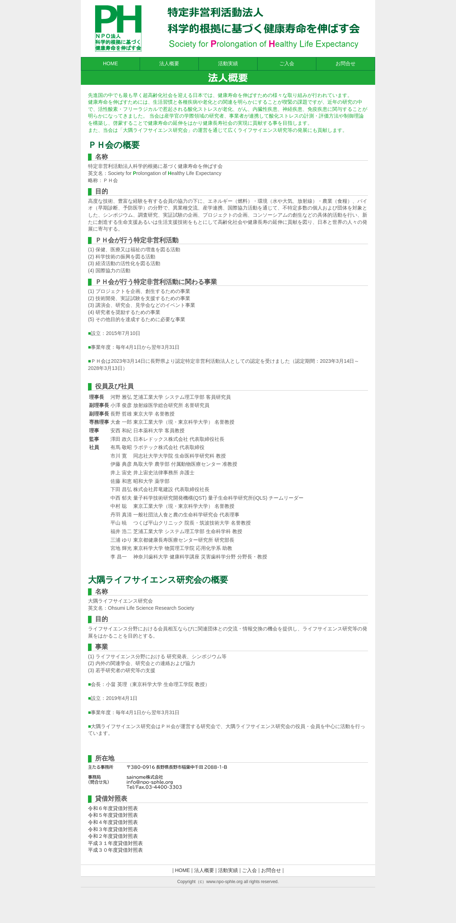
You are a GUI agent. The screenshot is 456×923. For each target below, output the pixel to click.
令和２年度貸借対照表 (113, 836)
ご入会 (286, 63)
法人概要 (169, 63)
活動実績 (228, 63)
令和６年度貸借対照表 (113, 808)
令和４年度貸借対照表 (113, 822)
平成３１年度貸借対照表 (115, 843)
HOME (110, 63)
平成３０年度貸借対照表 (115, 850)
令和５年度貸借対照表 (113, 815)
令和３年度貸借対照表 (113, 829)
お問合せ (346, 63)
